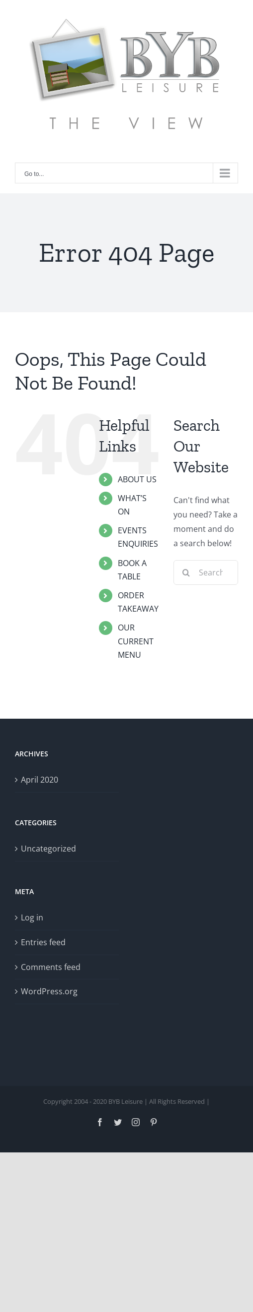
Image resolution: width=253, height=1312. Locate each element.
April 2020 (39, 779)
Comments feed (51, 967)
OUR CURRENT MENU (136, 641)
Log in (32, 917)
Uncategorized (48, 848)
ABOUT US (137, 479)
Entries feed (43, 942)
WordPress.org (49, 991)
